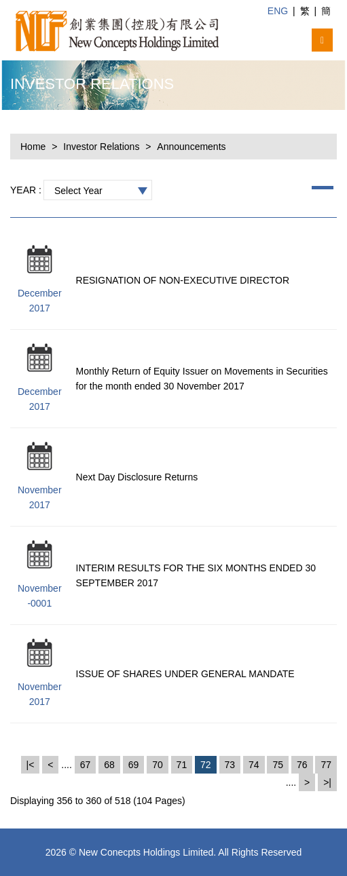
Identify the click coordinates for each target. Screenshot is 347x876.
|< (30, 764)
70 (157, 764)
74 (254, 764)
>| (327, 782)
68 (109, 764)
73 (230, 764)
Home (32, 146)
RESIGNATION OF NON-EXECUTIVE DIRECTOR (183, 280)
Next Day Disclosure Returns (137, 477)
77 (326, 764)
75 (277, 764)
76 (302, 764)
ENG (278, 10)
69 (133, 764)
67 (85, 764)
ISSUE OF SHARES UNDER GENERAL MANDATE (185, 673)
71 (182, 764)
